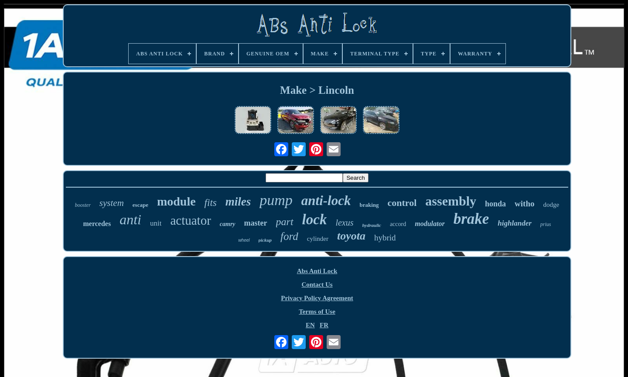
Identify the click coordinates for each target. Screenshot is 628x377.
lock (314, 219)
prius (545, 224)
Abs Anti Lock (317, 270)
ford (289, 236)
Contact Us (316, 284)
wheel (243, 240)
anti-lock (326, 200)
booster (83, 205)
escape (140, 205)
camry (228, 224)
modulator (429, 223)
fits (211, 202)
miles (238, 201)
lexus (344, 222)
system (111, 203)
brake (471, 218)
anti (130, 219)
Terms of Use (317, 311)
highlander (514, 223)
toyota (351, 236)
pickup (265, 240)
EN (310, 325)
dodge (551, 204)
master (255, 223)
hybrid (385, 237)
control (402, 202)
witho (524, 203)
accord (398, 224)
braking (369, 205)
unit (155, 223)
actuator (190, 220)
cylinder (317, 238)
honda (495, 203)
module (176, 201)
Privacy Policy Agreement (317, 298)
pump (276, 200)
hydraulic (371, 225)
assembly (450, 201)
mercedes (97, 223)
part (285, 221)
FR (324, 325)
